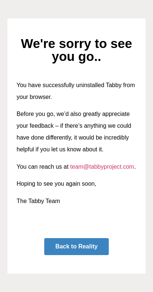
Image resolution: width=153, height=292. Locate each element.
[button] (76, 246)
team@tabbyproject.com (102, 167)
